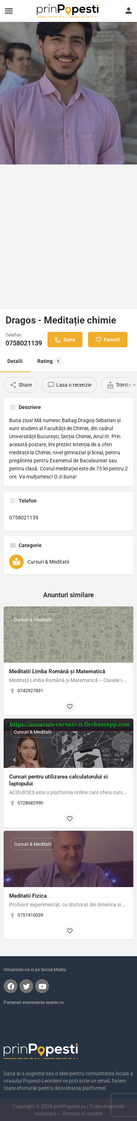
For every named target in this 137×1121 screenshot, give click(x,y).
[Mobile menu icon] (9, 11)
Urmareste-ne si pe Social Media (35, 969)
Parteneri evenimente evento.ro (34, 1002)
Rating (49, 361)
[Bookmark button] (70, 706)
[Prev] (14, 759)
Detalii (15, 361)
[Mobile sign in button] (128, 10)
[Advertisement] (68, 236)
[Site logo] (68, 10)
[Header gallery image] (68, 82)
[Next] (122, 759)
